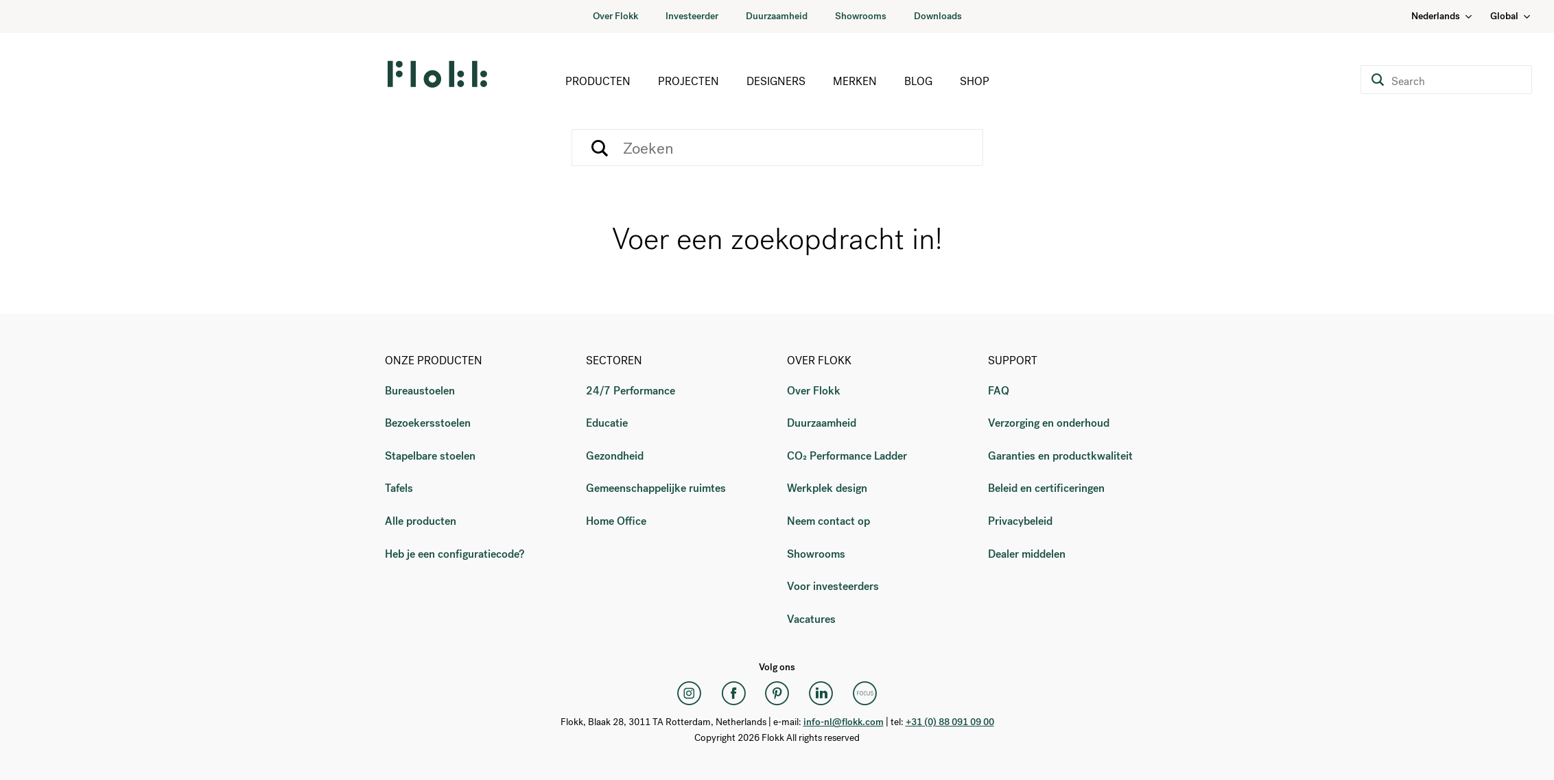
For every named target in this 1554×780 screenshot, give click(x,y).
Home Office (616, 521)
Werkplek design (827, 488)
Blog (918, 81)
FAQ (998, 390)
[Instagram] (689, 692)
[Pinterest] (777, 692)
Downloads (938, 16)
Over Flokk (615, 16)
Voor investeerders (833, 586)
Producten (598, 81)
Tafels (399, 488)
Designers (775, 81)
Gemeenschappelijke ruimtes (656, 488)
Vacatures (811, 619)
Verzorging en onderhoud (1048, 423)
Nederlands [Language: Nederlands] (1442, 16)
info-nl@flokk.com (843, 722)
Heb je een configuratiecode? (454, 554)
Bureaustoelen (420, 390)
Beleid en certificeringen (1046, 488)
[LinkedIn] (821, 692)
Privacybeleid (1020, 521)
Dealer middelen (1027, 554)
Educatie (607, 423)
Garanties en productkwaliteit (1060, 456)
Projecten (688, 81)
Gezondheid (615, 456)
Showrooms (860, 16)
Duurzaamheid (777, 16)
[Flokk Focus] (865, 692)
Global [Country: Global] (1511, 16)
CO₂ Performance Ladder (847, 456)
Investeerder (692, 16)
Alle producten (420, 521)
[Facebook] (733, 692)
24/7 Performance (630, 390)
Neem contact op (828, 521)
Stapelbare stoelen (430, 456)
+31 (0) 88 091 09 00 (950, 722)
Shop (974, 81)
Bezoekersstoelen (428, 423)
